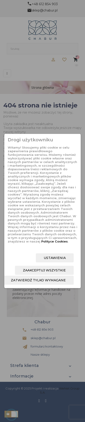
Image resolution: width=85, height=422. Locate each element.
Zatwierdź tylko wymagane (38, 280)
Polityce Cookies (54, 241)
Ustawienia (55, 258)
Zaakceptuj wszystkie (44, 270)
